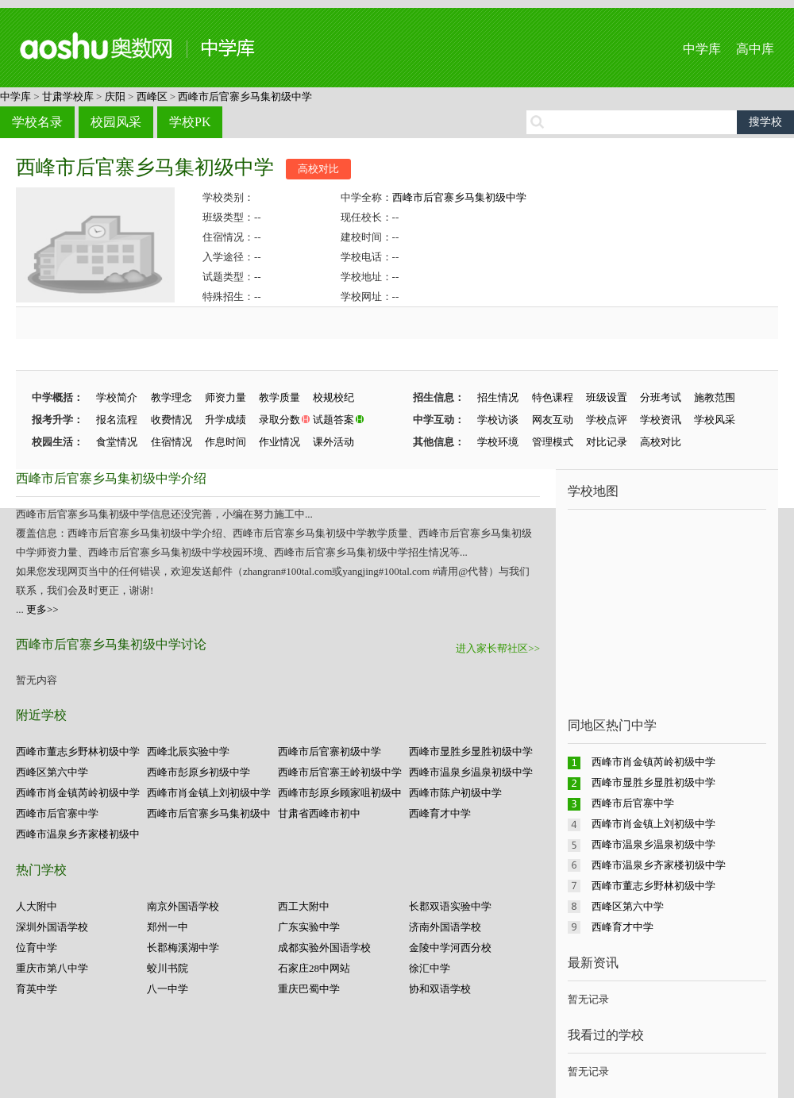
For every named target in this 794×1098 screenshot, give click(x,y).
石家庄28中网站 (314, 968)
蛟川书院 (167, 968)
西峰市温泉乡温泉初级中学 (471, 772)
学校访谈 (497, 420)
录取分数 (279, 420)
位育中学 (36, 948)
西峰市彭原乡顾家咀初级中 (340, 793)
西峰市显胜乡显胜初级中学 (471, 751)
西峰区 (152, 96)
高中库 (755, 49)
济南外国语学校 (445, 927)
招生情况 (497, 397)
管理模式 (552, 442)
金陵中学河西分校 (450, 948)
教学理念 (171, 397)
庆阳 (115, 96)
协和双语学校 (440, 989)
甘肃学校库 (68, 96)
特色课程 (552, 397)
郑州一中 (167, 927)
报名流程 (116, 420)
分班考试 (660, 397)
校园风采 (116, 122)
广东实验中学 (309, 927)
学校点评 (606, 420)
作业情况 (279, 442)
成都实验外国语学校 (324, 948)
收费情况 (171, 420)
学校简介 (116, 397)
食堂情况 (116, 442)
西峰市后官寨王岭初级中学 (340, 772)
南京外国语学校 (183, 906)
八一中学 (167, 989)
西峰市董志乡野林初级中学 (78, 751)
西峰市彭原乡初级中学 (198, 772)
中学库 (702, 49)
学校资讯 (660, 420)
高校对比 (318, 169)
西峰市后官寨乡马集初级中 (209, 813)
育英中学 (36, 989)
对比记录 (606, 442)
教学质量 (279, 397)
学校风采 (714, 420)
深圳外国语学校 (52, 927)
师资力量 (225, 397)
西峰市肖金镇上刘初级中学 (209, 793)
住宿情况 (171, 442)
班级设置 (606, 397)
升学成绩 (225, 420)
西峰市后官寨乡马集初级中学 (245, 96)
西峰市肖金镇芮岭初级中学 (78, 793)
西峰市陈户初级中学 (455, 793)
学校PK (189, 122)
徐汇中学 (429, 968)
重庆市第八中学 (52, 968)
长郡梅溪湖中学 (183, 948)
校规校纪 (333, 397)
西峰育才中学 (440, 813)
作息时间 (225, 442)
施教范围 (714, 397)
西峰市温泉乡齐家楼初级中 (78, 834)
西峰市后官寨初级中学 (329, 751)
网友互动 (552, 420)
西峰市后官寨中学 (57, 813)
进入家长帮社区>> (498, 648)
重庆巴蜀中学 (309, 989)
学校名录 (37, 122)
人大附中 (36, 906)
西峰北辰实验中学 (188, 751)
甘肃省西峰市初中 (319, 813)
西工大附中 (304, 906)
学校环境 (497, 442)
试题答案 (333, 420)
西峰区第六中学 (52, 772)
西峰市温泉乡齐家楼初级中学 (659, 865)
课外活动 (333, 442)
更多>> (42, 609)
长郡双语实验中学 (450, 906)
